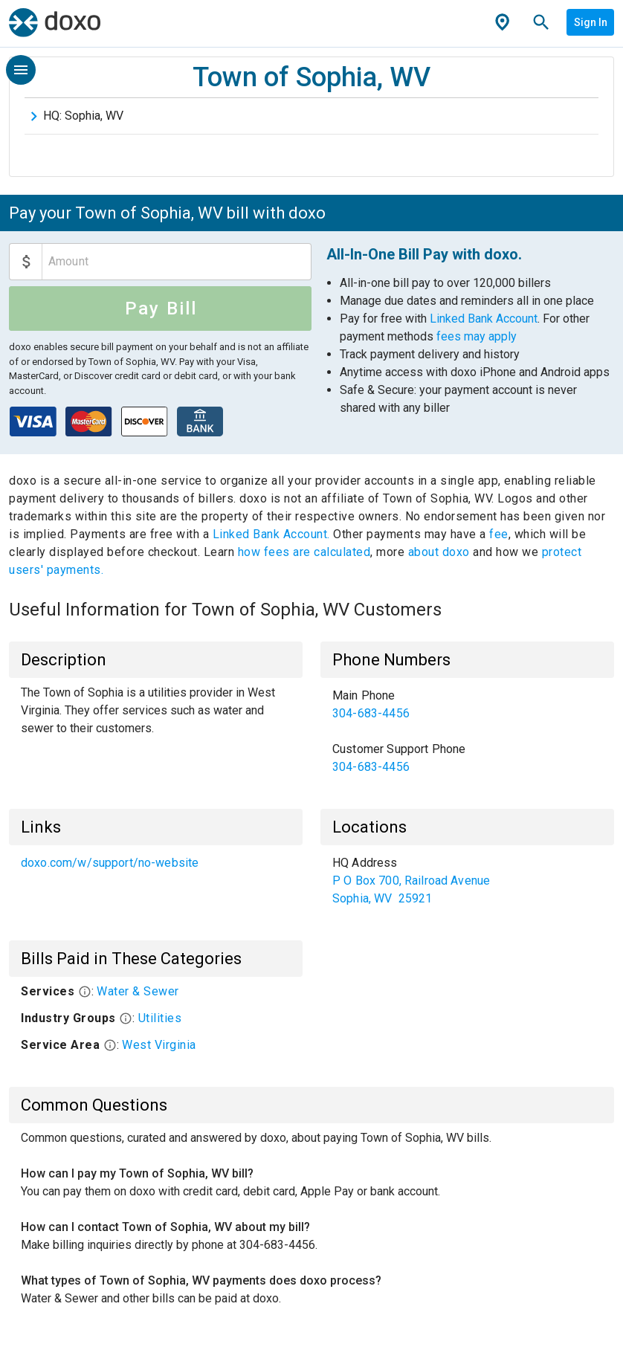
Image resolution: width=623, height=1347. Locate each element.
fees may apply (476, 336)
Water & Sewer (138, 991)
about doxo (438, 552)
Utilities (160, 1018)
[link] (467, 704)
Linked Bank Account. (273, 534)
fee (499, 534)
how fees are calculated (304, 552)
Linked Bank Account (484, 318)
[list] (467, 731)
